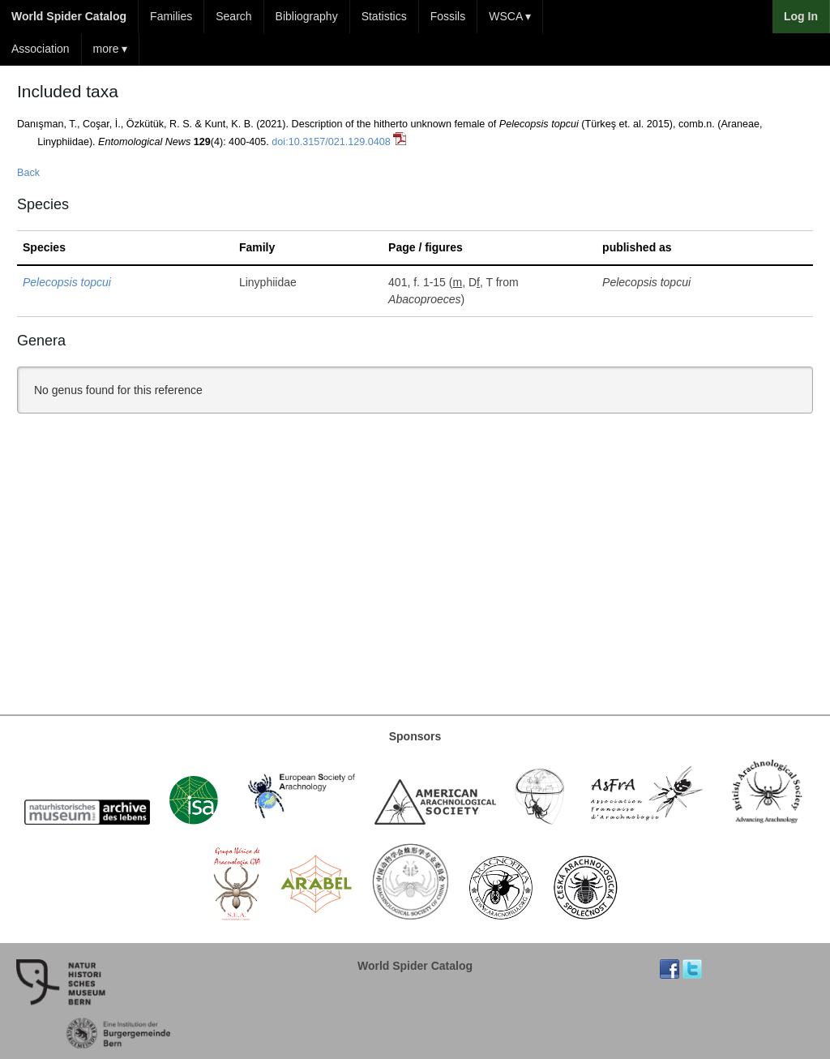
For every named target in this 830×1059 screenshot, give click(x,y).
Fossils (448, 16)
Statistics (384, 16)
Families (171, 16)
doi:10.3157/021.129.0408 (331, 142)
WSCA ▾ (510, 16)
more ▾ (110, 48)
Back (28, 172)
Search (233, 16)
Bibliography (307, 16)
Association (40, 48)
